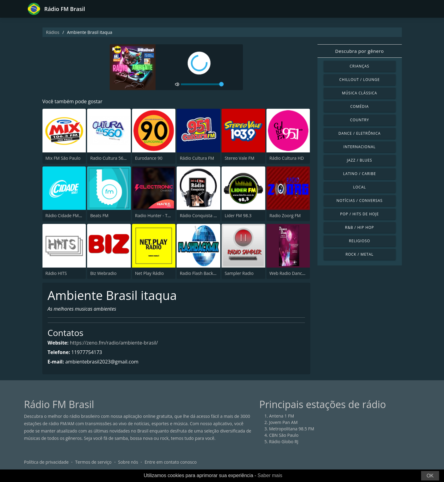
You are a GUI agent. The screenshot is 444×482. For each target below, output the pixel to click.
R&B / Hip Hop (359, 227)
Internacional (359, 146)
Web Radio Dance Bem (292, 273)
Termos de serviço (93, 462)
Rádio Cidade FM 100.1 (68, 215)
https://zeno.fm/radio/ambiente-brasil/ (114, 342)
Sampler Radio (239, 273)
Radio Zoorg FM (285, 215)
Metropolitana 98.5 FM (291, 429)
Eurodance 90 (149, 158)
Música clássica (359, 93)
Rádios (53, 32)
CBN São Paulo (284, 435)
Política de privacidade (46, 462)
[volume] (202, 84)
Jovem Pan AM (283, 422)
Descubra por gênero (359, 51)
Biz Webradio (103, 273)
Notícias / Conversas (359, 200)
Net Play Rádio (149, 273)
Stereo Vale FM (239, 158)
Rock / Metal (360, 254)
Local (359, 187)
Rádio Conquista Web (201, 215)
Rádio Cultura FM (197, 158)
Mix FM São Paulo (63, 158)
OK (430, 475)
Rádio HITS (56, 273)
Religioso (359, 240)
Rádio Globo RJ (284, 441)
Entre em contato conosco (171, 462)
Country (359, 119)
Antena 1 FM (281, 416)
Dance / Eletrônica (360, 133)
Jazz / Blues (359, 160)
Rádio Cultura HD (287, 158)
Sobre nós (128, 462)
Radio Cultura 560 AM (111, 158)
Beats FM (99, 215)
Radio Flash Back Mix (200, 273)
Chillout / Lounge (359, 79)
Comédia (359, 106)
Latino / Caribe (359, 173)
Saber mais (270, 475)
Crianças (359, 66)
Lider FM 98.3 (238, 215)
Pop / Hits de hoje (359, 214)
